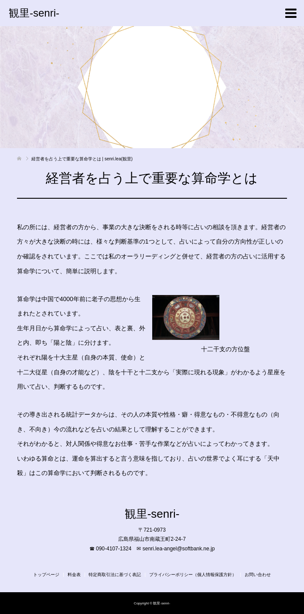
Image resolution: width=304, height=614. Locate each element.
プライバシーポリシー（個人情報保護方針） (192, 574)
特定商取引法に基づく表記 (115, 574)
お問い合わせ (258, 574)
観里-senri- (34, 13)
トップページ (46, 574)
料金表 (74, 574)
